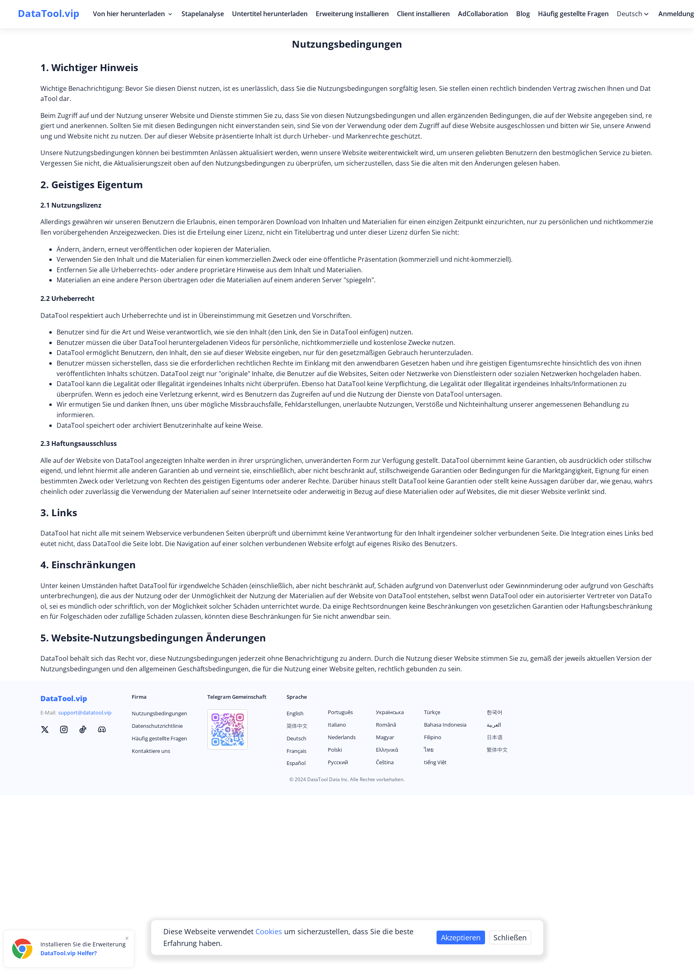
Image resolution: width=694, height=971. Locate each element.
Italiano (337, 724)
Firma (139, 696)
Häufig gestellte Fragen (573, 13)
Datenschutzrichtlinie (157, 725)
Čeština (385, 762)
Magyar (385, 737)
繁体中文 (497, 749)
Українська (390, 712)
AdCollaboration (483, 13)
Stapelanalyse (202, 13)
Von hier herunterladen (133, 13)
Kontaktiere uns (151, 751)
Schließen (510, 937)
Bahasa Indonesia (445, 724)
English (295, 713)
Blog (523, 13)
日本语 (494, 737)
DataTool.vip (63, 698)
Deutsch (296, 738)
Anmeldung (676, 13)
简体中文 (297, 725)
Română (386, 724)
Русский (338, 762)
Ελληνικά (387, 749)
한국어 (494, 712)
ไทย (429, 749)
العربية (494, 724)
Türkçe (432, 712)
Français (296, 751)
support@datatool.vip (85, 712)
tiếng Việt (435, 762)
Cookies (269, 931)
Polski (335, 749)
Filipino (432, 737)
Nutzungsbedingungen (159, 713)
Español (296, 763)
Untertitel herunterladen (270, 13)
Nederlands (342, 737)
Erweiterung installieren (352, 13)
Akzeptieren (461, 937)
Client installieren (423, 13)
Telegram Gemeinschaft (236, 696)
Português (340, 712)
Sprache (297, 696)
